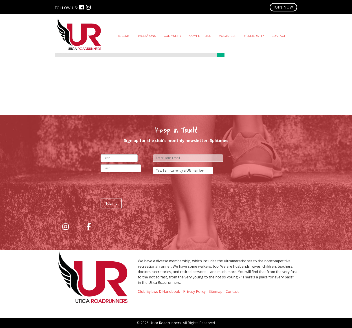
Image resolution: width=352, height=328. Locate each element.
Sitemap (215, 291)
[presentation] (135, 186)
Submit (111, 203)
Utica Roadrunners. (166, 322)
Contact (232, 291)
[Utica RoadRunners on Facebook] (88, 226)
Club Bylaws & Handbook (159, 291)
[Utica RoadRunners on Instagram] (65, 226)
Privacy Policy (194, 291)
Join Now (283, 7)
